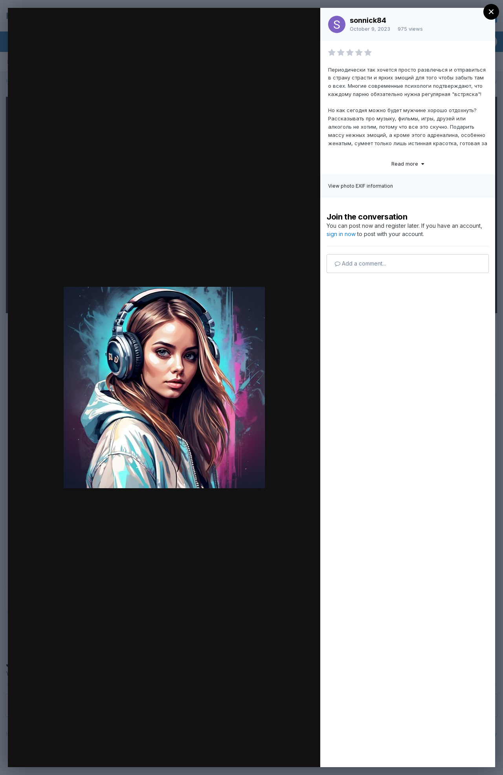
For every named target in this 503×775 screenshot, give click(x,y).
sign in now (341, 234)
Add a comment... (360, 263)
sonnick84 (368, 20)
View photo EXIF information (360, 186)
